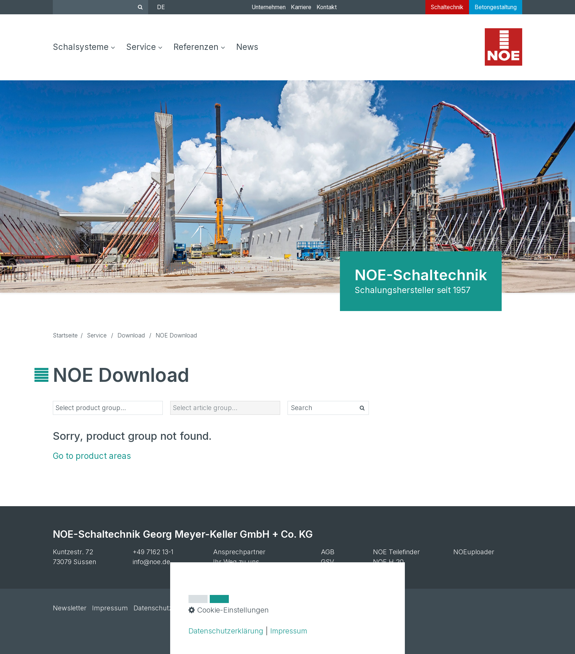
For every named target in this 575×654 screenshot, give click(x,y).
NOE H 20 (388, 562)
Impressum (110, 608)
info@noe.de (151, 562)
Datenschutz (152, 608)
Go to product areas (92, 456)
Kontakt (326, 7)
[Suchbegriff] (100, 7)
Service (144, 47)
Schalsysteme (84, 47)
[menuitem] (87, 47)
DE (161, 7)
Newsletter (70, 608)
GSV (327, 562)
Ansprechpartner (239, 552)
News (247, 47)
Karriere (301, 7)
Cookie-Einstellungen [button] (228, 609)
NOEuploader (473, 552)
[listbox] (108, 408)
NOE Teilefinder (396, 552)
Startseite (65, 335)
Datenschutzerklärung (225, 630)
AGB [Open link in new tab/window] (327, 552)
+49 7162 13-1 (153, 552)
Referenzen (199, 47)
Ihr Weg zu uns (236, 562)
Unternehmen (269, 7)
